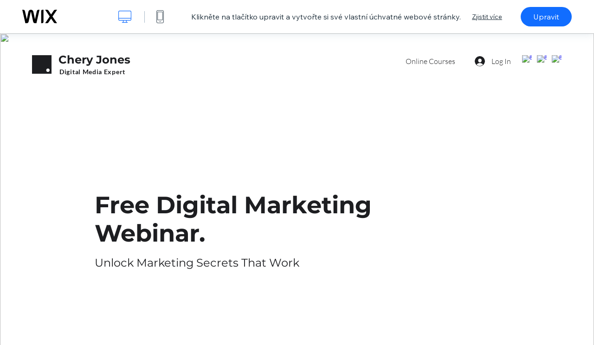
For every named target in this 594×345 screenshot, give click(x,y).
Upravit (546, 16)
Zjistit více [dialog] (487, 17)
